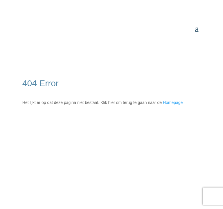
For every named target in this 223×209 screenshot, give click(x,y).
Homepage (173, 102)
